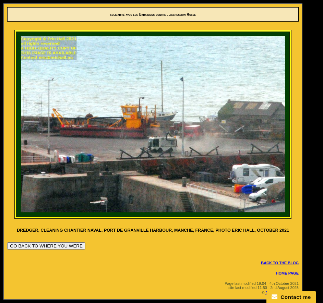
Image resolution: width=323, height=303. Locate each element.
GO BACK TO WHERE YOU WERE (46, 246)
